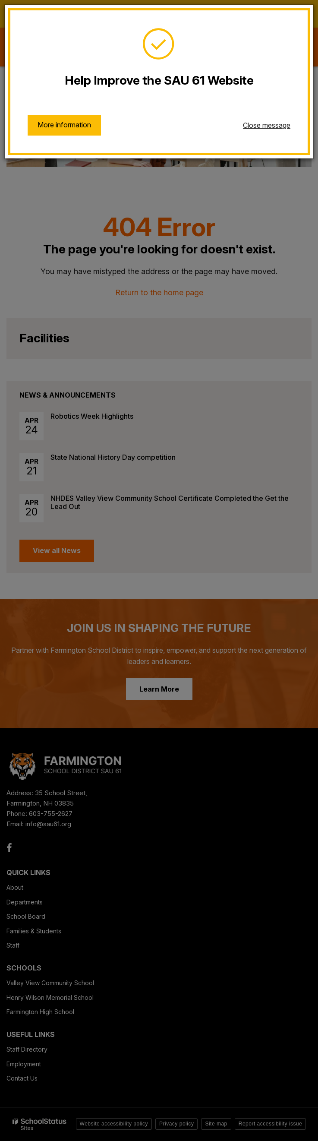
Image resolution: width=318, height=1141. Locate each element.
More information (64, 124)
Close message (266, 125)
